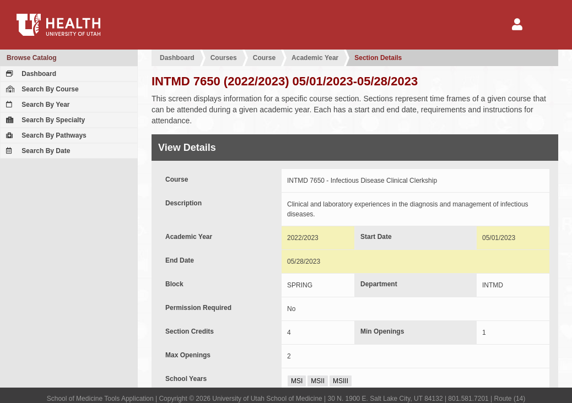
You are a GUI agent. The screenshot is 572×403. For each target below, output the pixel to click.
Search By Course (41, 89)
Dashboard (29, 74)
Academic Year (315, 58)
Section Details (378, 58)
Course (264, 58)
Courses (224, 58)
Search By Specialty (44, 120)
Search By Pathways (45, 135)
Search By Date (36, 151)
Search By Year (36, 104)
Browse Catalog (32, 58)
